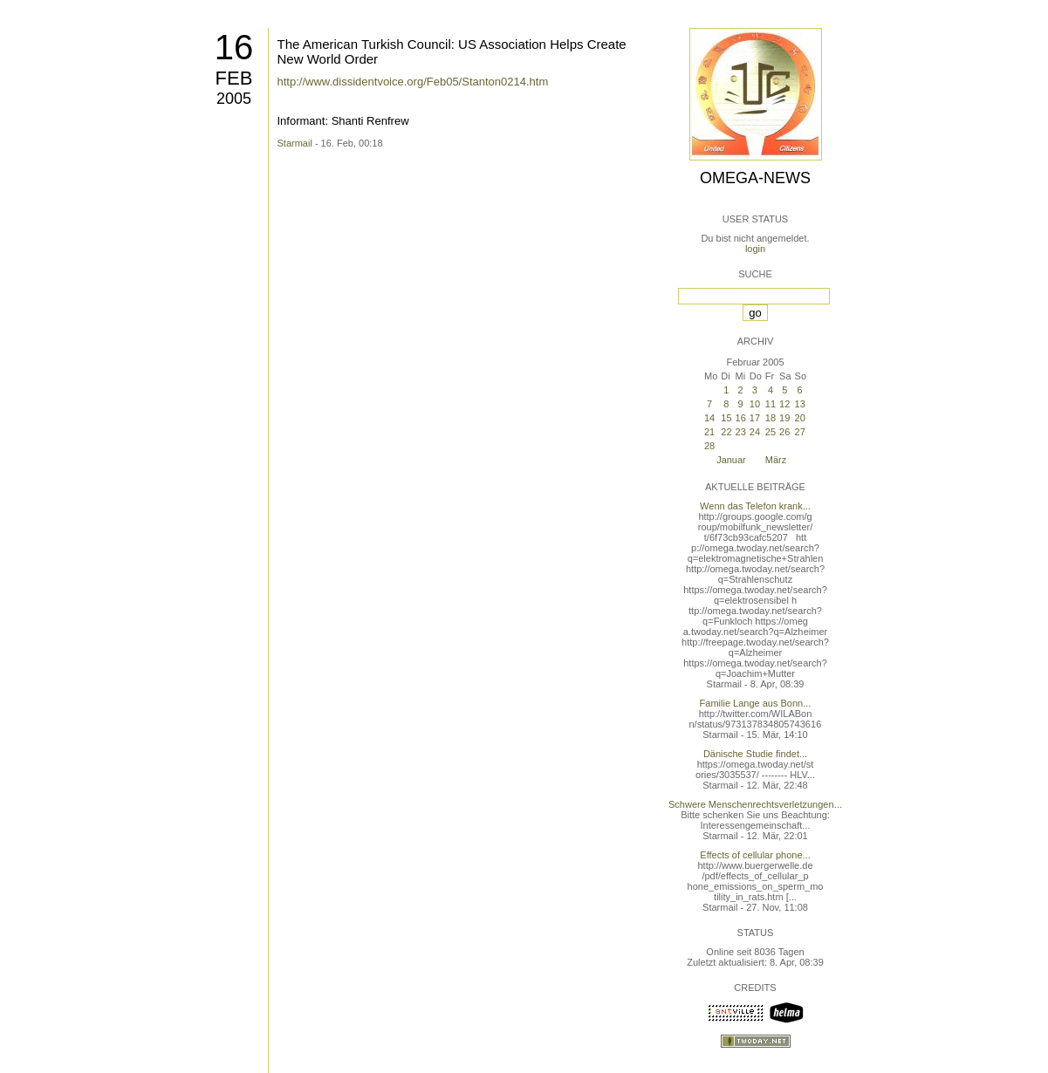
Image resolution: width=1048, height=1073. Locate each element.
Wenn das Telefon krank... (755, 506)
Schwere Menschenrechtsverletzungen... (755, 804)
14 (709, 418)
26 (784, 432)
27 (800, 432)
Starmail (294, 143)
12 (784, 404)
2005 (233, 98)
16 (234, 47)
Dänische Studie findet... (755, 753)
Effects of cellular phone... (755, 855)
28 (709, 446)
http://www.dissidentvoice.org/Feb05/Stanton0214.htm (413, 81)
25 (770, 432)
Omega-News (755, 178)
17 (755, 418)
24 (755, 432)
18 (770, 418)
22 (726, 432)
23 (741, 432)
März (775, 459)
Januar (731, 459)
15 (726, 418)
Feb (234, 78)
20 (800, 418)
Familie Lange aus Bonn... (756, 703)
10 (755, 404)
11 (770, 404)
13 (800, 404)
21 (709, 432)
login (755, 248)
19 (784, 418)
